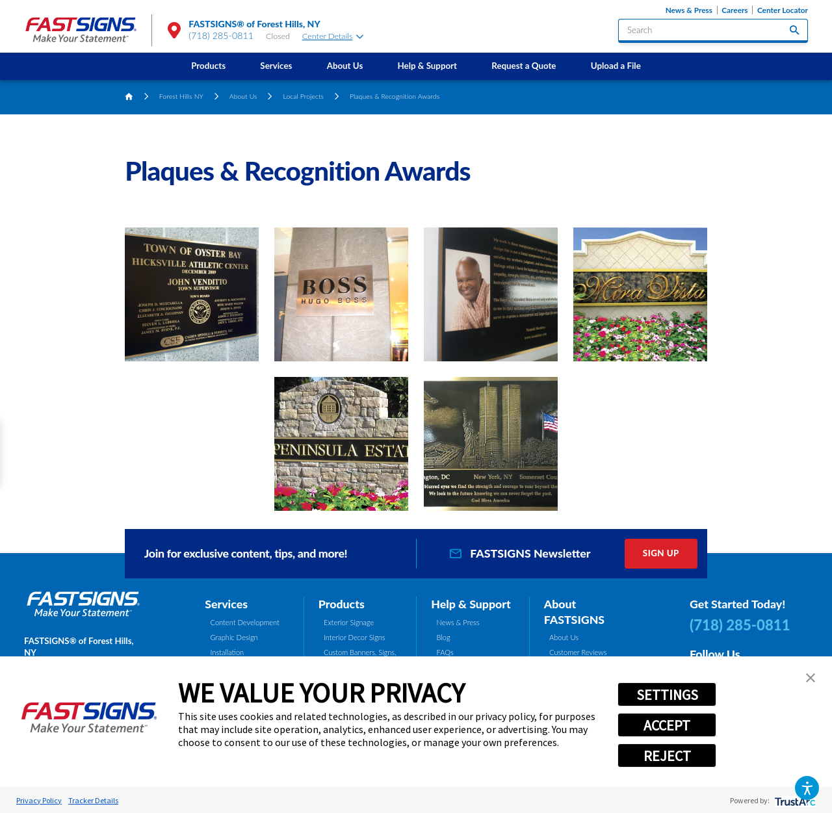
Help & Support (428, 65)
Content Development (245, 622)
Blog (443, 637)
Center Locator (782, 10)
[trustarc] (794, 800)
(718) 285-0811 (221, 35)
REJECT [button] (667, 756)
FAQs (445, 652)
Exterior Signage (349, 622)
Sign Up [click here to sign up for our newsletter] (661, 553)
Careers (735, 10)
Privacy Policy (39, 800)
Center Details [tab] (332, 36)
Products (208, 65)
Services (276, 65)
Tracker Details (93, 800)
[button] (807, 788)
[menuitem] (208, 66)
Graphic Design (234, 637)
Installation (227, 652)
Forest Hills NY (181, 96)
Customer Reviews (578, 652)
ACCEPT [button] (667, 725)
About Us (345, 65)
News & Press (689, 10)
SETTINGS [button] (667, 695)
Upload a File (616, 65)
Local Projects (303, 96)
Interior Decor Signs (354, 637)
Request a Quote (523, 65)
